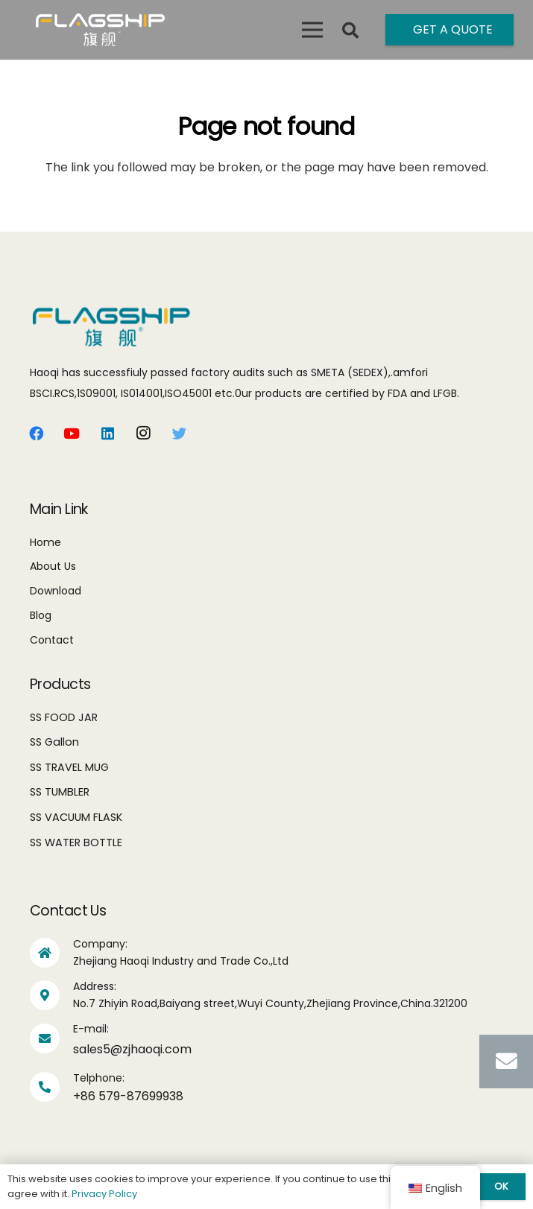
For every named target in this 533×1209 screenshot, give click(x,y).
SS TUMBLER (59, 791)
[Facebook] (36, 433)
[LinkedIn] (107, 433)
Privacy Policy (104, 1194)
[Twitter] (179, 433)
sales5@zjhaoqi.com (132, 1049)
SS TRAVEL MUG (69, 767)
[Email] (506, 1061)
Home (45, 542)
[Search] (350, 31)
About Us (53, 566)
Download (55, 590)
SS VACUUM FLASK (76, 817)
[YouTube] (71, 433)
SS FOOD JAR (64, 717)
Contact (52, 639)
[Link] (100, 29)
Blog (40, 615)
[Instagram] (143, 433)
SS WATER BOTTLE (76, 842)
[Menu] (312, 29)
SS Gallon (54, 741)
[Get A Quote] (449, 29)
